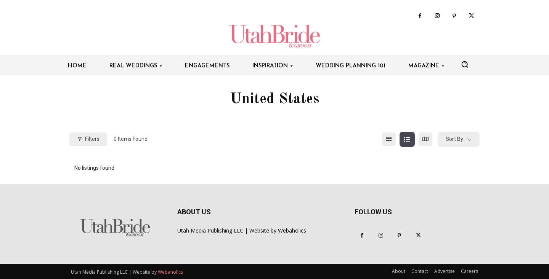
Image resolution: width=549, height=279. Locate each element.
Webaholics (292, 230)
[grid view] (388, 139)
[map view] (425, 139)
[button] (465, 64)
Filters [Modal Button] (88, 139)
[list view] (407, 139)
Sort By (454, 139)
